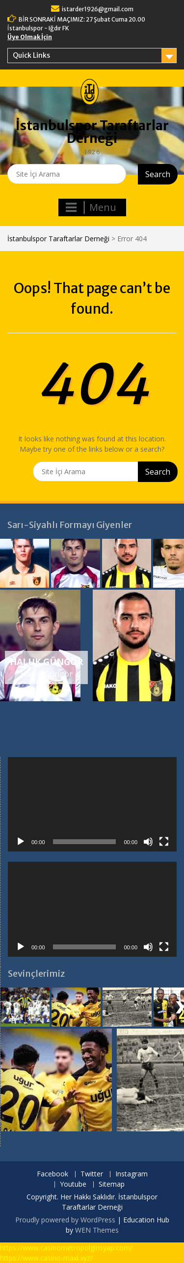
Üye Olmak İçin (29, 37)
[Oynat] (21, 842)
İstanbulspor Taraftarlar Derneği (92, 131)
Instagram (131, 1174)
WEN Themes (97, 1230)
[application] (92, 804)
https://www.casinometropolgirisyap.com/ (66, 1247)
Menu (91, 207)
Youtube (73, 1184)
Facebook (52, 1174)
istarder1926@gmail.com (97, 9)
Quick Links (31, 55)
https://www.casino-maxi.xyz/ (46, 1258)
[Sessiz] (148, 842)
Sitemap (112, 1184)
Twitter (91, 1174)
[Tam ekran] (164, 842)
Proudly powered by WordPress (65, 1219)
